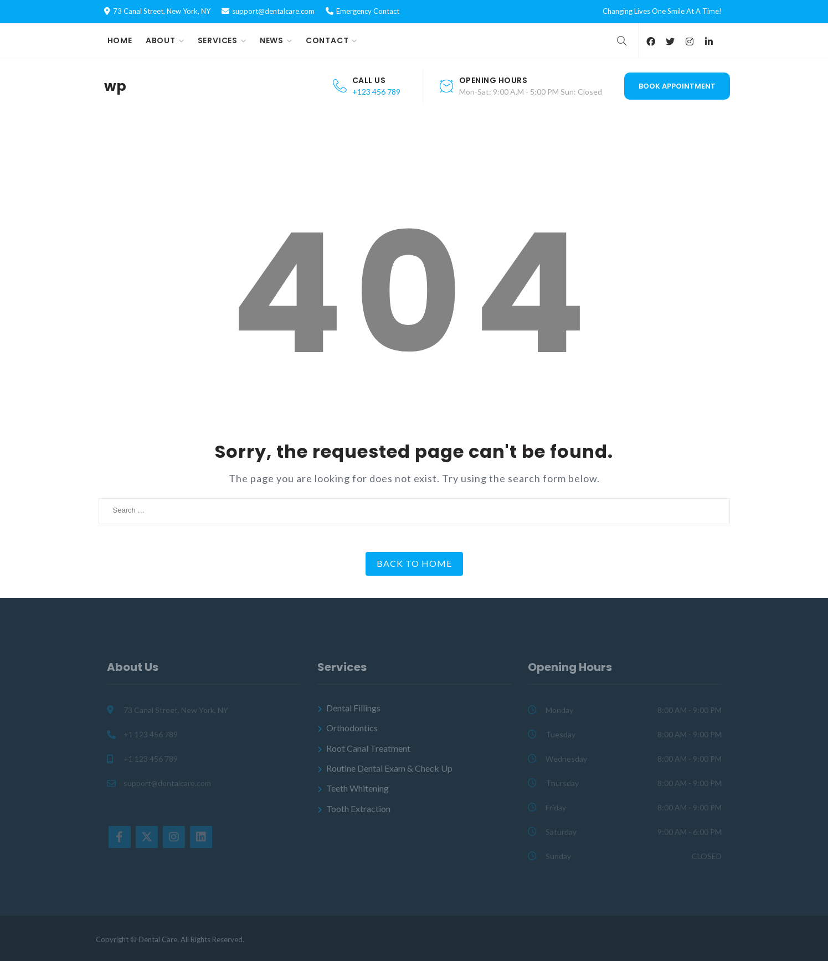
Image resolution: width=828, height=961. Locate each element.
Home (119, 40)
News (272, 40)
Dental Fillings (353, 707)
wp (115, 86)
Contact (327, 40)
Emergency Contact (367, 11)
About (161, 40)
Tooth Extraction (358, 808)
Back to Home (414, 563)
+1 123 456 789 (151, 734)
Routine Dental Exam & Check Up (389, 768)
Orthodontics (352, 727)
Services (218, 40)
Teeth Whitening (357, 788)
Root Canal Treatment (368, 748)
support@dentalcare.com (273, 11)
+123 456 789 (376, 91)
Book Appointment (677, 86)
